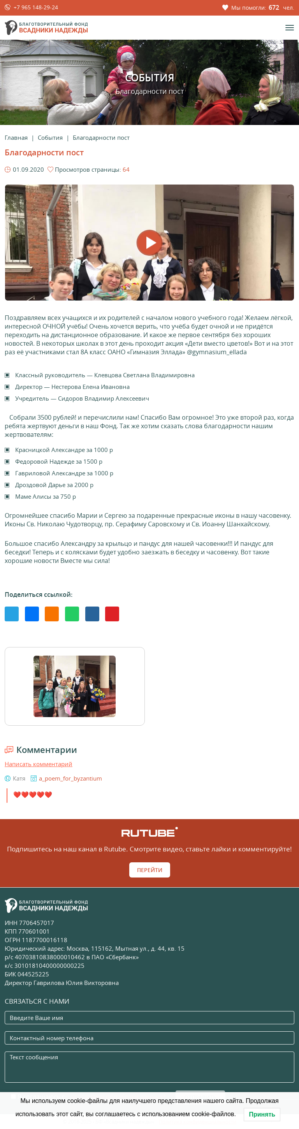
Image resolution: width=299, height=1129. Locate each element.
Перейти (149, 870)
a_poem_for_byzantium (70, 778)
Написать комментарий (38, 764)
